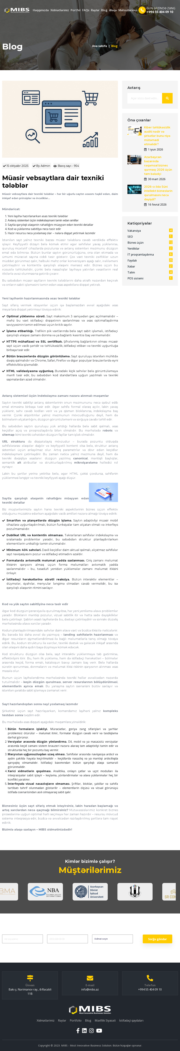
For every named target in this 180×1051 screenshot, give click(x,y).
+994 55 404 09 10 (160, 12)
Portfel (76, 10)
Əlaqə (113, 10)
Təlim (150, 272)
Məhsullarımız (127, 10)
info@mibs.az (90, 989)
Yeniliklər (150, 248)
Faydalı (150, 260)
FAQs (85, 10)
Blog (104, 10)
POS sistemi (150, 278)
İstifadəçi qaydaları (131, 1020)
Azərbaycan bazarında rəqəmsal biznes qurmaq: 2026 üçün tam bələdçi (158, 165)
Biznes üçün (150, 242)
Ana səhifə (99, 46)
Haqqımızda (41, 10)
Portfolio (76, 1020)
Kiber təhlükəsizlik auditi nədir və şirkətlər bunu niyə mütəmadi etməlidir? (157, 136)
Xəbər (150, 266)
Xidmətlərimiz (59, 10)
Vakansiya (150, 231)
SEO (150, 237)
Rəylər (95, 10)
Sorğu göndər (157, 939)
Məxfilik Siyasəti (105, 1020)
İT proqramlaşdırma (150, 254)
